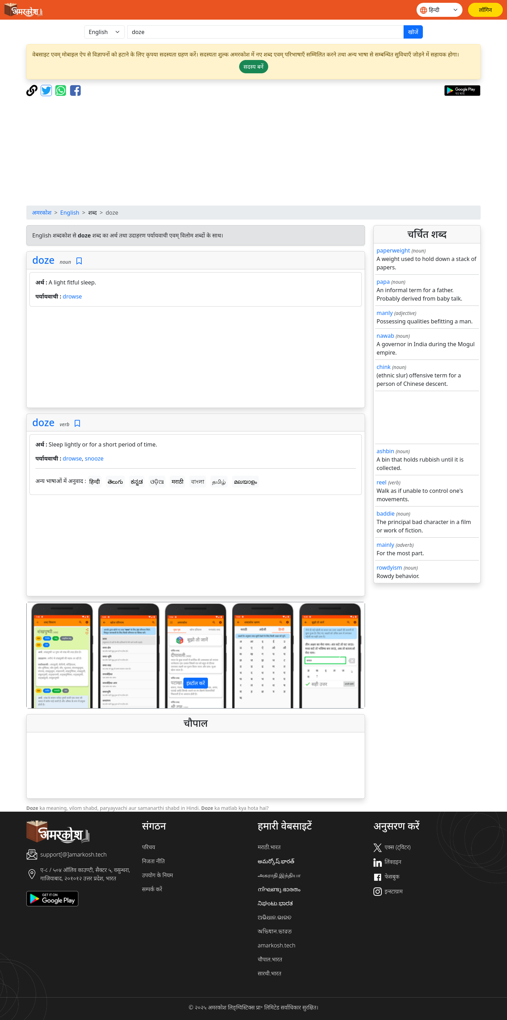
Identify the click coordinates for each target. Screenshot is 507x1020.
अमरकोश (42, 212)
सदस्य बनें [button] (254, 67)
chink (384, 367)
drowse (72, 296)
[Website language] (439, 10)
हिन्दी (94, 481)
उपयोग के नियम (157, 875)
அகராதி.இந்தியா (279, 875)
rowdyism (389, 567)
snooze (94, 458)
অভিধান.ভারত (275, 931)
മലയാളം (245, 481)
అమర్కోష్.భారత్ (276, 861)
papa (383, 282)
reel (381, 482)
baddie (386, 513)
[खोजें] (265, 32)
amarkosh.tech (276, 945)
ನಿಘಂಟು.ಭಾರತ (275, 903)
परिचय (148, 847)
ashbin (385, 451)
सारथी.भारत (269, 973)
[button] (52, 655)
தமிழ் (219, 481)
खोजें (413, 32)
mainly (385, 545)
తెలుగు (115, 481)
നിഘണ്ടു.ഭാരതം (279, 889)
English (69, 212)
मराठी (177, 481)
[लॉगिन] (485, 10)
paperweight (393, 250)
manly (385, 313)
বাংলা (197, 481)
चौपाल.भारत (270, 959)
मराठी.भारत (269, 847)
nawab (385, 336)
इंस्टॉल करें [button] (196, 683)
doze (43, 260)
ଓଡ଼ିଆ (157, 481)
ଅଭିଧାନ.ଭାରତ (274, 917)
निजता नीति (153, 861)
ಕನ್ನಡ (137, 481)
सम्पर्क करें (152, 889)
